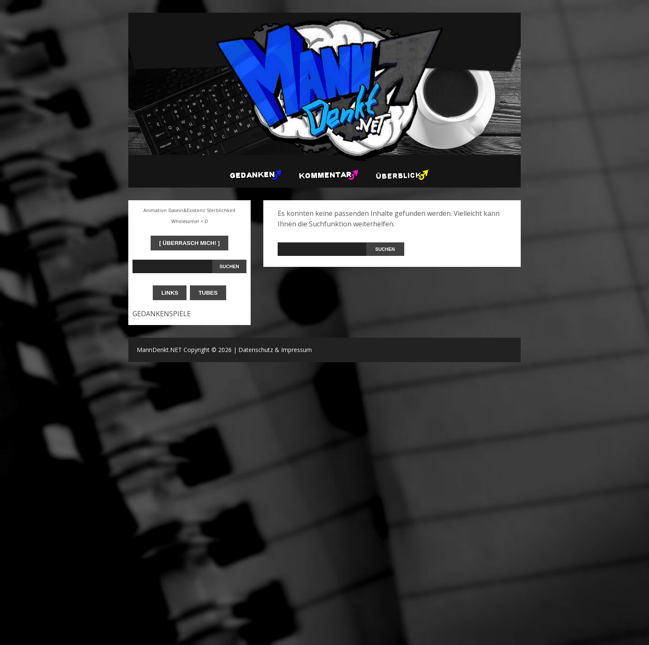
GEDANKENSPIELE (162, 313)
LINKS (169, 293)
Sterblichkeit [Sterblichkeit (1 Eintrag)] (221, 210)
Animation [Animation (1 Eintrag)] (155, 210)
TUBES (207, 293)
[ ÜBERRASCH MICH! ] (189, 243)
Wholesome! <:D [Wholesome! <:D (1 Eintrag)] (189, 221)
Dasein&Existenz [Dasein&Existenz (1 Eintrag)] (186, 210)
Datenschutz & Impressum (275, 350)
